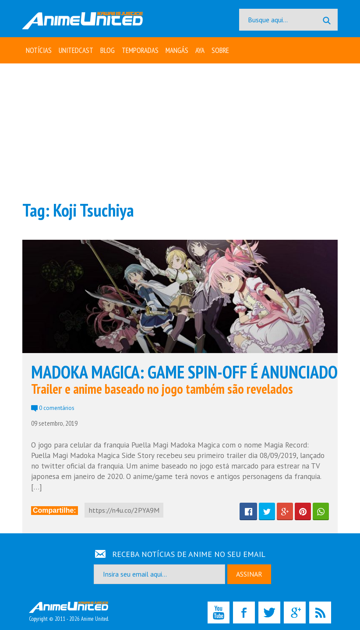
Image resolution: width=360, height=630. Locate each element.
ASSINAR (249, 574)
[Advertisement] (180, 131)
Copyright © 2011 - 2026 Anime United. (69, 612)
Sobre (220, 50)
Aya (200, 50)
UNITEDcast (76, 50)
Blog (107, 50)
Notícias (39, 50)
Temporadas (140, 50)
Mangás (177, 50)
